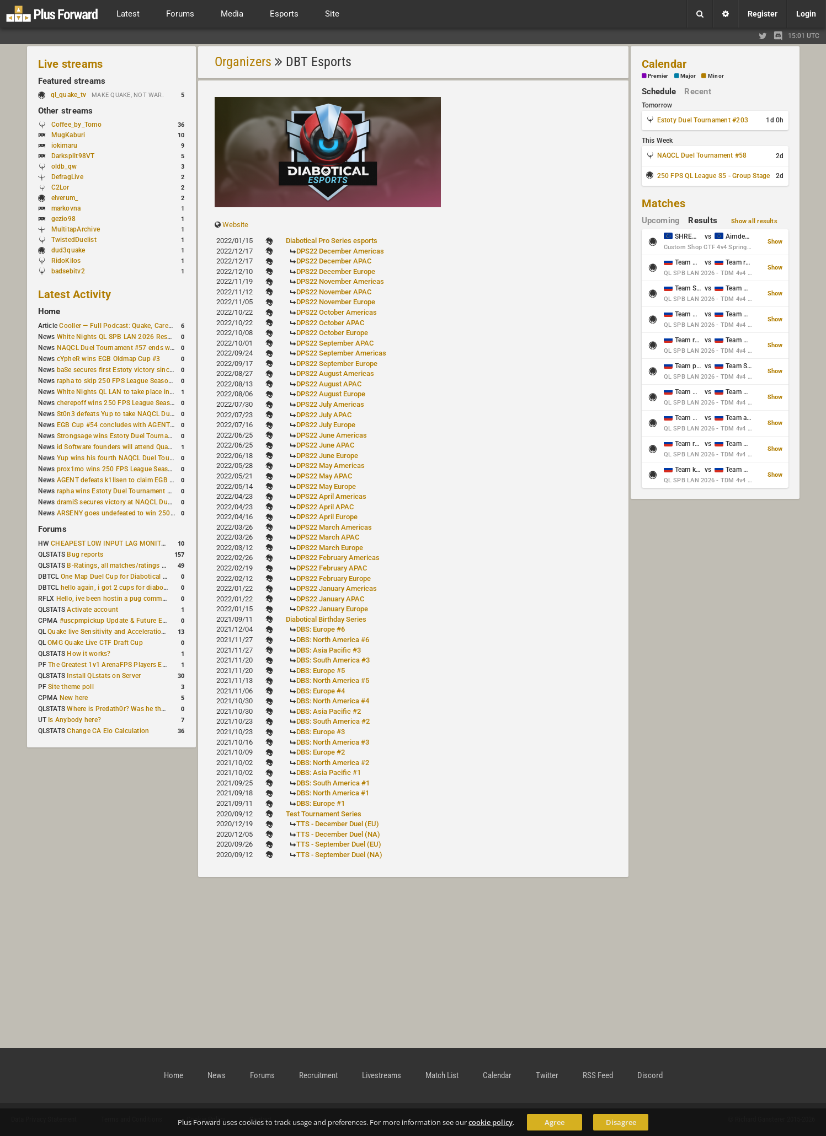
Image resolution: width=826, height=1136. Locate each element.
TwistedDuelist (74, 240)
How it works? (88, 654)
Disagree (621, 1122)
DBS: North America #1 (332, 793)
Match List (442, 1075)
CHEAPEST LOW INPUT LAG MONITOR (110, 543)
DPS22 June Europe (327, 455)
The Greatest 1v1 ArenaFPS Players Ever (109, 665)
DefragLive (67, 177)
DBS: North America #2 (332, 762)
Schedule (659, 91)
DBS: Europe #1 (320, 803)
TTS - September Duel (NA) (339, 854)
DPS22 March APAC (327, 537)
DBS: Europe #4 (320, 691)
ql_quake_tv (69, 95)
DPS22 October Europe (332, 333)
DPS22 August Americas (335, 373)
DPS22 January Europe (332, 609)
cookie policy (490, 1122)
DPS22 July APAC (323, 415)
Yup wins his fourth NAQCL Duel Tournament (126, 458)
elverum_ (64, 198)
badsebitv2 (68, 271)
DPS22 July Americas (330, 404)
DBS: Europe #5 (320, 670)
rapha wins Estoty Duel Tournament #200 (120, 491)
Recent (697, 91)
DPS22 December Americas (340, 251)
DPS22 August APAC (328, 384)
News (216, 1075)
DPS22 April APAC (325, 507)
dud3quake (68, 250)
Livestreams (381, 1075)
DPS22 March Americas (334, 527)
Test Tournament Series (323, 814)
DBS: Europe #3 (320, 732)
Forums (52, 529)
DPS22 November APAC (333, 292)
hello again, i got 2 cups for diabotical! (119, 587)
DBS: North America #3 (332, 742)
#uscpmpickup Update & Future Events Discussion (137, 620)
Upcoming (661, 220)
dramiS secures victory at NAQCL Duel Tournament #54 (141, 502)
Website (235, 224)
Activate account (92, 609)
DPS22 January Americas (336, 588)
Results (702, 220)
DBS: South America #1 (333, 783)
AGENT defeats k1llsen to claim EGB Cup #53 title (133, 480)
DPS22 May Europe (326, 486)
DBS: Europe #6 (320, 629)
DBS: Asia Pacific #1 (328, 772)
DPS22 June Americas (331, 435)
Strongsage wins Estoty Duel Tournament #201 (129, 436)
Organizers (243, 61)
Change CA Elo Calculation (108, 731)
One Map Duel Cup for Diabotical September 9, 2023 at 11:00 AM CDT (168, 576)
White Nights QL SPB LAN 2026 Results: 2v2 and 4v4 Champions (157, 337)
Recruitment (318, 1075)
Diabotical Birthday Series (326, 619)
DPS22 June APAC (325, 445)
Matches (664, 203)
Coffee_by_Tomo (76, 124)
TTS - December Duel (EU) (337, 824)
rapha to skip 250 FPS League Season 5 (117, 381)
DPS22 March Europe (329, 547)
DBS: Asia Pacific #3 (328, 650)
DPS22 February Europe (333, 578)
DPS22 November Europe (335, 302)
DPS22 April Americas (331, 496)
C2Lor (60, 187)
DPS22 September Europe (336, 363)
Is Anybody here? (74, 720)
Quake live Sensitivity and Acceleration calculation (123, 632)
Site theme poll (71, 687)
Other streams (65, 111)
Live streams (70, 64)
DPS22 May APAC (324, 476)
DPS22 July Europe (325, 425)
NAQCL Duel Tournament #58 (702, 155)
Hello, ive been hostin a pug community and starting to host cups (156, 598)
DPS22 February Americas (338, 557)
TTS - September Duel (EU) (338, 844)
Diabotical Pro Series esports (331, 240)
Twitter (547, 1075)
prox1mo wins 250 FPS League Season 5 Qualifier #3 (138, 469)
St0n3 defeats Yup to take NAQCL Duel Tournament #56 (142, 414)
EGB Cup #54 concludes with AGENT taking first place (140, 425)
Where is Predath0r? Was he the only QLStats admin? (148, 709)
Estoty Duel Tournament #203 (702, 120)
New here (74, 698)
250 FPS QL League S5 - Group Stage (713, 176)
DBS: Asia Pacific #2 (328, 711)
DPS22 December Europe (335, 271)
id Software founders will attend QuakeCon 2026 (131, 447)
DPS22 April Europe (327, 517)
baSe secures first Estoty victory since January (128, 370)
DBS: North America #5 (332, 680)
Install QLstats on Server (104, 676)
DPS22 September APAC (335, 343)
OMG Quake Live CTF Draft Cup (95, 643)
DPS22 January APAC (330, 599)
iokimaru (64, 145)
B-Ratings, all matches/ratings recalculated (132, 565)
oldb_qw (64, 166)
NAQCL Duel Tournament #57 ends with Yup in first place (144, 348)
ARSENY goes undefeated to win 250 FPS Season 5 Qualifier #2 (154, 513)
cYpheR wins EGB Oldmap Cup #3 (109, 359)
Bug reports (85, 554)
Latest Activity (74, 294)
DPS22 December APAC (333, 261)
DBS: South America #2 (333, 721)
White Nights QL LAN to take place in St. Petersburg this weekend (157, 392)
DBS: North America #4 (332, 701)
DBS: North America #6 (332, 640)
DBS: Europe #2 (320, 752)
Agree (554, 1122)
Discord (650, 1075)
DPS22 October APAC (330, 323)
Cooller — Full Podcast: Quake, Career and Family (134, 326)
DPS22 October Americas (336, 312)
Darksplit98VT (73, 156)
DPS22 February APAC (331, 568)
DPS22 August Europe (330, 394)
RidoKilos (66, 261)
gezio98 (63, 219)
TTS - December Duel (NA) (338, 834)
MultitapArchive (75, 229)
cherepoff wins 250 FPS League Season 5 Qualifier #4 (139, 403)
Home (49, 311)
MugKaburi (68, 135)
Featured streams (72, 81)
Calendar (664, 64)
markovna (66, 208)
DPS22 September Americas (341, 353)
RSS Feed (598, 1075)
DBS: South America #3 (333, 660)
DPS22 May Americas (330, 465)
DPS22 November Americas (340, 281)
